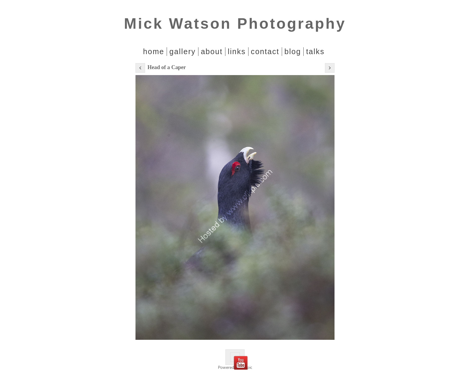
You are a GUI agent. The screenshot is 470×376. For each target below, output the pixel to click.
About (212, 51)
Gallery (182, 51)
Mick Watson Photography (235, 23)
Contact (265, 51)
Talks (315, 51)
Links (237, 51)
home (153, 51)
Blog (292, 51)
